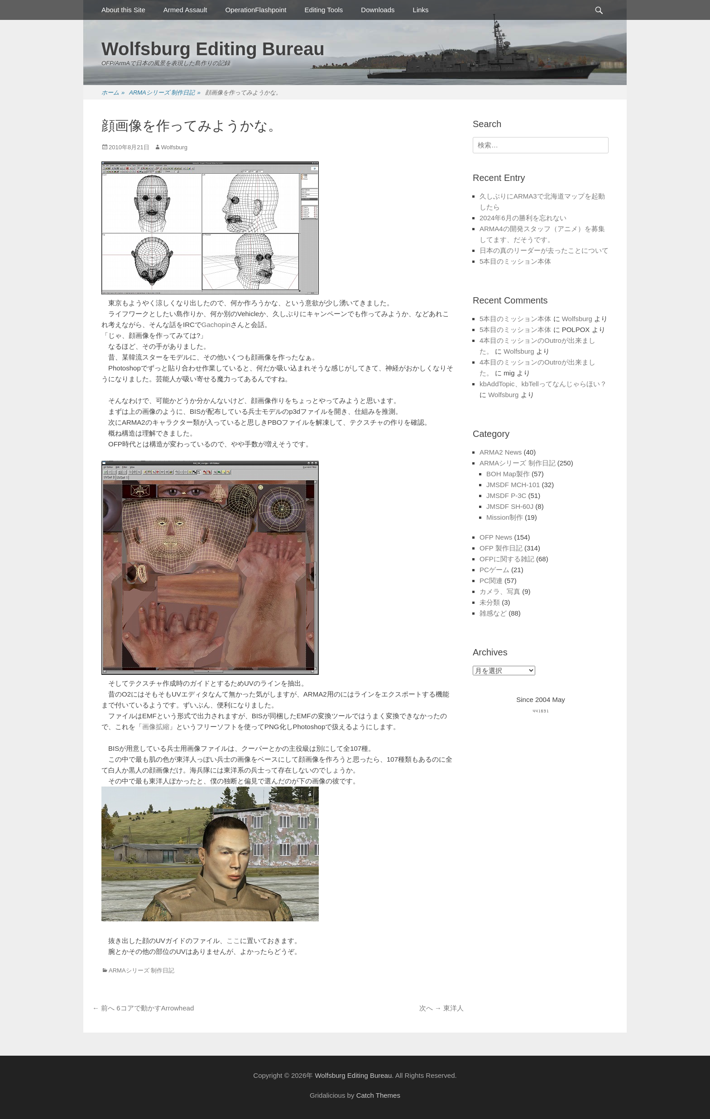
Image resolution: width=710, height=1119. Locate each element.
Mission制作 (504, 517)
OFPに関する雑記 (507, 559)
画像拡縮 (155, 726)
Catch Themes (378, 1095)
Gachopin (215, 324)
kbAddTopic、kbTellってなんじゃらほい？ (543, 384)
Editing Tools (324, 10)
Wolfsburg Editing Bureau (213, 49)
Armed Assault (185, 10)
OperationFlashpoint (255, 10)
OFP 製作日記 (501, 548)
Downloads (377, 10)
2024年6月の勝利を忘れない (523, 218)
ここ (233, 940)
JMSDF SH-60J (509, 506)
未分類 (490, 602)
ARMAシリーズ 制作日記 (164, 93)
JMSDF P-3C (506, 495)
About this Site (123, 10)
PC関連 (491, 580)
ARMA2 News (501, 452)
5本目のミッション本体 (515, 261)
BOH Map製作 (508, 474)
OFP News (496, 537)
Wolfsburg (174, 147)
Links (421, 10)
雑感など (493, 613)
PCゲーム (494, 570)
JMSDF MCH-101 (513, 484)
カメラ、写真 (500, 591)
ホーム (113, 93)
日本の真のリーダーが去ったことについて (544, 250)
